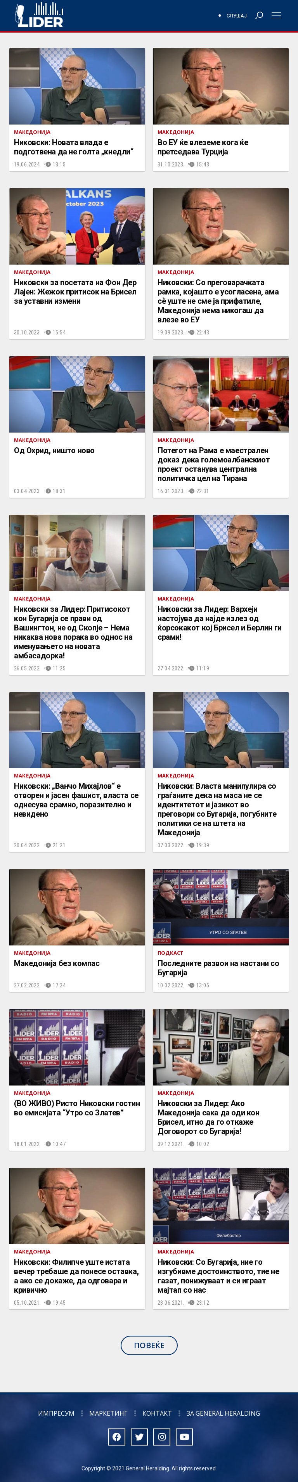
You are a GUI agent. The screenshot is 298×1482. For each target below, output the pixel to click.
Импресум (56, 1413)
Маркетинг (108, 1413)
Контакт (157, 1413)
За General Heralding (223, 1413)
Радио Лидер (39, 15)
